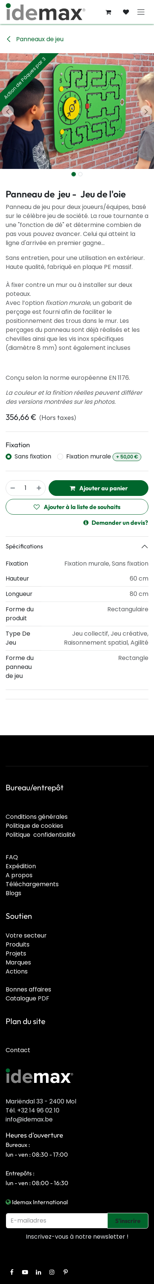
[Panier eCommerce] (108, 11)
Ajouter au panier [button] (99, 488)
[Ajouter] (39, 488)
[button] (7, 111)
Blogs (13, 893)
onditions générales (39, 816)
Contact (18, 1050)
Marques (18, 962)
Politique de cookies (34, 825)
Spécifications (24, 546)
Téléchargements (32, 884)
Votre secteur (26, 935)
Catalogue (21, 998)
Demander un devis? (115, 522)
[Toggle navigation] (140, 12)
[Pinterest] (65, 1272)
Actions (17, 971)
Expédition (21, 866)
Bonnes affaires (28, 989)
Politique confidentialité (41, 834)
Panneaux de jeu (35, 39)
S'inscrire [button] (128, 1220)
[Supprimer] (12, 488)
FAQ (12, 857)
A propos (19, 875)
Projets (16, 953)
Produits (18, 944)
